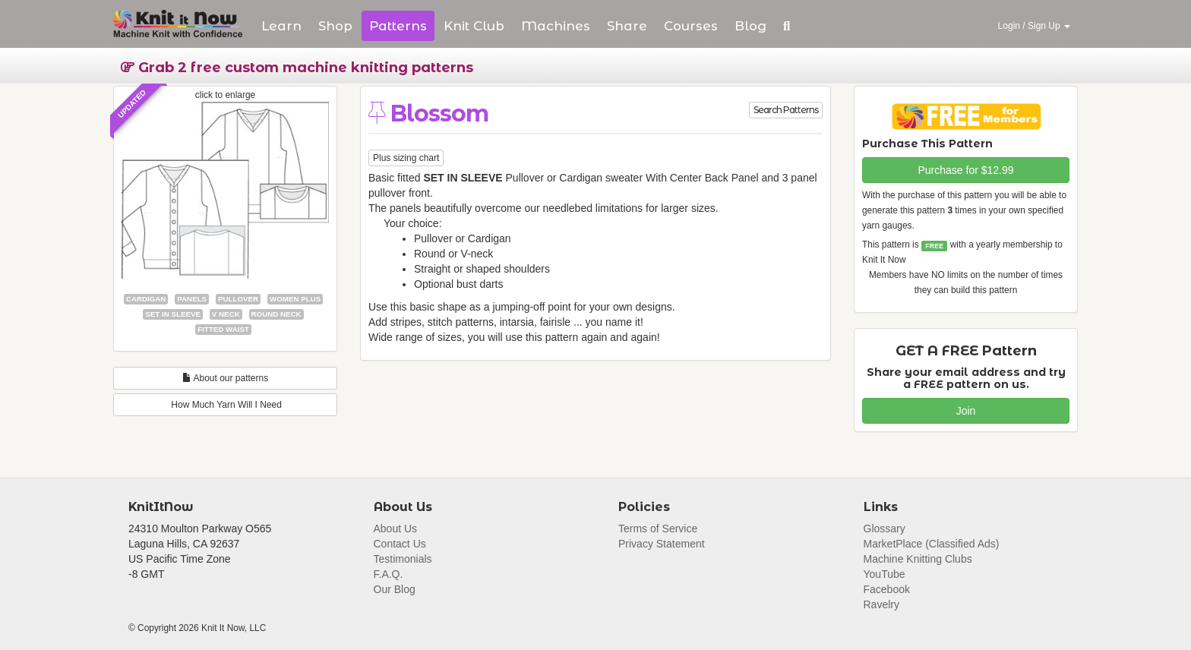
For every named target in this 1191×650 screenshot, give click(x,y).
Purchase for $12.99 (965, 170)
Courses (691, 25)
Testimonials (403, 559)
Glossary (884, 528)
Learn (281, 25)
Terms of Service (657, 528)
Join (966, 411)
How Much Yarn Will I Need (225, 404)
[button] (787, 26)
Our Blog (394, 589)
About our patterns (225, 378)
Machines (555, 25)
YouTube (884, 574)
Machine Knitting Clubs (918, 559)
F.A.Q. (388, 574)
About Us (396, 528)
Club (474, 25)
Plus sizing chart (406, 158)
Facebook (887, 589)
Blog (750, 25)
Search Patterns (785, 109)
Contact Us (400, 544)
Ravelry (881, 604)
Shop (335, 25)
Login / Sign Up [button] (1034, 26)
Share (627, 25)
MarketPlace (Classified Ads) (932, 544)
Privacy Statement (661, 544)
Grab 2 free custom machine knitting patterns (297, 67)
